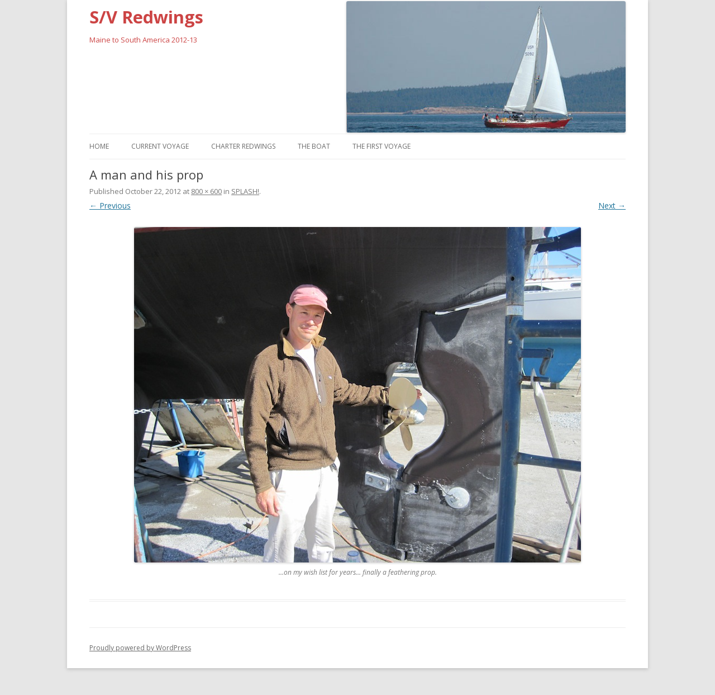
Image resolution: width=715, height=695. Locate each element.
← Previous (110, 205)
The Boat (314, 146)
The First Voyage (381, 146)
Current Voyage (160, 146)
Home (99, 146)
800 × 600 (206, 191)
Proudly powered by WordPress (140, 648)
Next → (612, 205)
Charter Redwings (243, 146)
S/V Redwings (146, 17)
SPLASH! (245, 191)
